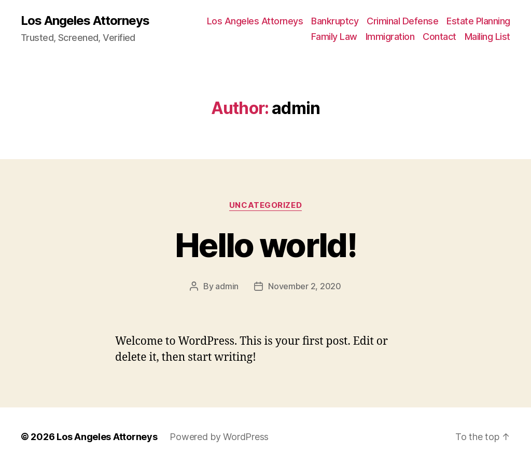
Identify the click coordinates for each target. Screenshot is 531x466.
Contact (439, 36)
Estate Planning (478, 21)
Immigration (390, 36)
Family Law (334, 36)
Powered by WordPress (219, 436)
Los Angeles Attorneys (85, 21)
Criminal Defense (402, 21)
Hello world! (265, 245)
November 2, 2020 (304, 286)
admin (227, 286)
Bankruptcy (334, 21)
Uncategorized (265, 205)
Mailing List (487, 36)
